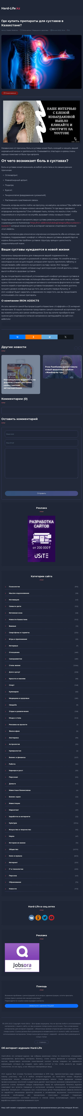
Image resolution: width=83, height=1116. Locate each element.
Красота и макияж (17, 679)
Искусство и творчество (20, 830)
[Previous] (76, 348)
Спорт (11, 685)
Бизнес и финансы (17, 758)
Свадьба (13, 705)
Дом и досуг (14, 672)
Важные (12, 626)
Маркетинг (14, 810)
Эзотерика (14, 738)
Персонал (13, 777)
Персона (13, 876)
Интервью (13, 646)
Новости (13, 889)
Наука (11, 837)
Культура (13, 823)
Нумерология (15, 751)
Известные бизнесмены (20, 791)
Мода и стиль (15, 718)
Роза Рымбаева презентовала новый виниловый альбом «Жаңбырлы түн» (61, 370)
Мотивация (14, 600)
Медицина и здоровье (40, 31)
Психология (14, 587)
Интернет (13, 863)
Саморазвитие (15, 659)
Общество (13, 850)
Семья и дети (15, 607)
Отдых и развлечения (19, 712)
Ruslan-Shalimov (12, 31)
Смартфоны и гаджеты (19, 633)
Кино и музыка (15, 856)
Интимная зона (15, 613)
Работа (12, 764)
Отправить (41, 494)
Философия (14, 732)
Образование (15, 883)
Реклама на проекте (18, 725)
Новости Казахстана (18, 620)
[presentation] (22, 485)
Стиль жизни (26, 31)
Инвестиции (14, 804)
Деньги (12, 784)
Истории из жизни (17, 843)
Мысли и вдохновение (19, 594)
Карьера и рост (16, 771)
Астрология (14, 745)
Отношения (14, 653)
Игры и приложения (18, 640)
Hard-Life (11, 8)
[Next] (80, 348)
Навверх (41, 1043)
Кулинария (14, 692)
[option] (20, 374)
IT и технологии (16, 869)
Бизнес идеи (15, 797)
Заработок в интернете (19, 817)
